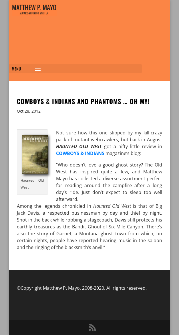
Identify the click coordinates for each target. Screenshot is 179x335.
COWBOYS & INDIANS (80, 153)
